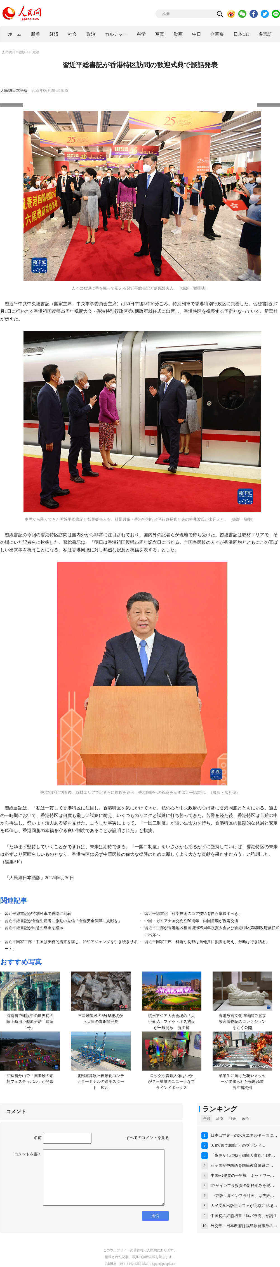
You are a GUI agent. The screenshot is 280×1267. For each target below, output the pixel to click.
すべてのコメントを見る (147, 1138)
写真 (159, 34)
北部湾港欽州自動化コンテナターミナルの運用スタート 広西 (100, 1082)
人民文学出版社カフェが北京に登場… (244, 1206)
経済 (54, 34)
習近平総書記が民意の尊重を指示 (33, 928)
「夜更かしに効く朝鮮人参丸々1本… (243, 1155)
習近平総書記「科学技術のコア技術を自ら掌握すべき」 (193, 914)
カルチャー (116, 34)
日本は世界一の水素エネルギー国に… (244, 1135)
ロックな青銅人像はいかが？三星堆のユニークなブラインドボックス (171, 1082)
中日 (196, 34)
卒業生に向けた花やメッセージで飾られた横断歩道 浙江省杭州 (243, 1082)
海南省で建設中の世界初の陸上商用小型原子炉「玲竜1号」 (29, 1022)
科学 (141, 34)
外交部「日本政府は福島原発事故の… (244, 1226)
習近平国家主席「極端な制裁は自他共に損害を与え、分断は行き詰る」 (207, 942)
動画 (178, 34)
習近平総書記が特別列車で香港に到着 (37, 914)
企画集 (217, 34)
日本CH (241, 34)
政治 (90, 34)
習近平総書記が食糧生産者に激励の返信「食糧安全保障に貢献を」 (63, 921)
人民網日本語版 (13, 52)
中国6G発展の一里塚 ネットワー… (242, 1176)
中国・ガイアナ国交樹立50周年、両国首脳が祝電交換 (191, 921)
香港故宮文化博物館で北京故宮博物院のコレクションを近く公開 (242, 1022)
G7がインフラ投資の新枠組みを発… (242, 1186)
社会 (72, 34)
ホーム (15, 34)
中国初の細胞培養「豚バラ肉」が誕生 (244, 1216)
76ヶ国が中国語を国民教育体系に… (242, 1165)
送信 (155, 1216)
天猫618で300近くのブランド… (238, 1145)
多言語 (265, 34)
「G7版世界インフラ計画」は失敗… (242, 1196)
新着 (35, 34)
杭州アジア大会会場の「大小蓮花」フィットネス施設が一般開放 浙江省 (171, 1022)
